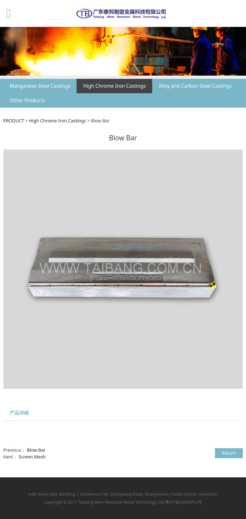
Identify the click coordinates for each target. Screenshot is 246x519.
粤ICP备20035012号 (183, 502)
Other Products (27, 100)
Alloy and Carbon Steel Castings (195, 86)
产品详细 (19, 412)
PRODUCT (13, 121)
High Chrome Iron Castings (114, 86)
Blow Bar (36, 450)
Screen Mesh (32, 457)
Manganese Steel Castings (40, 86)
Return (229, 453)
